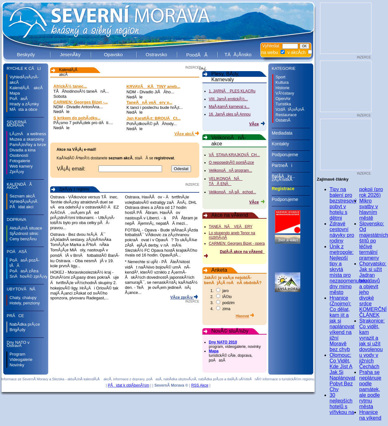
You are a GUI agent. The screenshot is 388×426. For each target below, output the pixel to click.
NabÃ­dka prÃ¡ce (25, 324)
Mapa (15, 93)
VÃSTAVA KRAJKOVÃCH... (234, 155)
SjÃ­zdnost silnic (24, 233)
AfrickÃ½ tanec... (70, 86)
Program (17, 354)
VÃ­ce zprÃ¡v (182, 297)
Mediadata (291, 135)
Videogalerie (21, 359)
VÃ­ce (254, 124)
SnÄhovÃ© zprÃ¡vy (28, 276)
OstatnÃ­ (283, 120)
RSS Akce (199, 385)
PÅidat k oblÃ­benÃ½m (128, 385)
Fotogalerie (20, 160)
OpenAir (283, 98)
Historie (282, 87)
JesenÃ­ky (70, 54)
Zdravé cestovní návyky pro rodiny (342, 232)
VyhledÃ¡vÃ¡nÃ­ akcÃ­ (24, 80)
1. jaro (219, 291)
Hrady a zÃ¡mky (24, 104)
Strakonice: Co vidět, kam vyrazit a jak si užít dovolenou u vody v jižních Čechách (372, 343)
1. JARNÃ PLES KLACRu (232, 91)
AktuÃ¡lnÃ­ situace (26, 228)
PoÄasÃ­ (19, 98)
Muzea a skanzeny (27, 139)
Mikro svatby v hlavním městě (368, 209)
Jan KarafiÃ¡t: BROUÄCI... (153, 118)
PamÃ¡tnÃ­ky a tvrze (28, 144)
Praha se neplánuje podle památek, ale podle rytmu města (370, 389)
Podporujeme (291, 157)
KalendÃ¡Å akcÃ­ (26, 87)
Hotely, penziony (25, 303)
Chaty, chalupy (23, 297)
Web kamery (21, 166)
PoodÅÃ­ (197, 54)
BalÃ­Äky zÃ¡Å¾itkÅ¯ (291, 180)
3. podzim (222, 303)
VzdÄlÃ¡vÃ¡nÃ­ (290, 109)
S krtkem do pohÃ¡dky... (76, 118)
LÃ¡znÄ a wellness (28, 133)
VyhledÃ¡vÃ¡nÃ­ (23, 201)
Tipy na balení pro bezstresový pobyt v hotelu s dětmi (343, 204)
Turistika (283, 104)
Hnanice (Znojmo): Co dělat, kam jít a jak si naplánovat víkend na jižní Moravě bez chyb (342, 323)
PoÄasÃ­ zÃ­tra (24, 271)
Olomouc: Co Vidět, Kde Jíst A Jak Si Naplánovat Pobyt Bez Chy (342, 372)
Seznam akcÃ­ (22, 196)
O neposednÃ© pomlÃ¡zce (231, 162)
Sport (280, 77)
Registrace (291, 191)
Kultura (282, 82)
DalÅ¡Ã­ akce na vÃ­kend (242, 252)
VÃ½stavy (285, 93)
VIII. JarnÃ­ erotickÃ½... (228, 99)
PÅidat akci (21, 206)
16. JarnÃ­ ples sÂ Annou (229, 114)
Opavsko (113, 54)
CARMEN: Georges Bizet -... (80, 102)
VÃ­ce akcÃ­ (184, 134)
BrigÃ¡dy (17, 329)
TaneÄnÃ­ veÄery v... (149, 102)
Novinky (17, 365)
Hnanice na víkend (370, 415)
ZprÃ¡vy (17, 171)
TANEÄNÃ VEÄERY (231, 226)
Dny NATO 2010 (223, 342)
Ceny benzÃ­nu (23, 238)
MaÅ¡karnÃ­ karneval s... (229, 106)
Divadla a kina (23, 150)
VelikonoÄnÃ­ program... (230, 170)
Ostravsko (156, 54)
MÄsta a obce (23, 109)
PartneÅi (291, 167)
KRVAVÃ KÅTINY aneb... (153, 86)
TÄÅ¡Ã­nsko (238, 54)
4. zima (220, 309)
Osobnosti (19, 155)
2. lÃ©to (221, 297)
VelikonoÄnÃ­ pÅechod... (232, 192)
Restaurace (286, 114)
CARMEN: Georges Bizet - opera (237, 243)
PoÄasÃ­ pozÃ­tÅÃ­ (25, 263)
